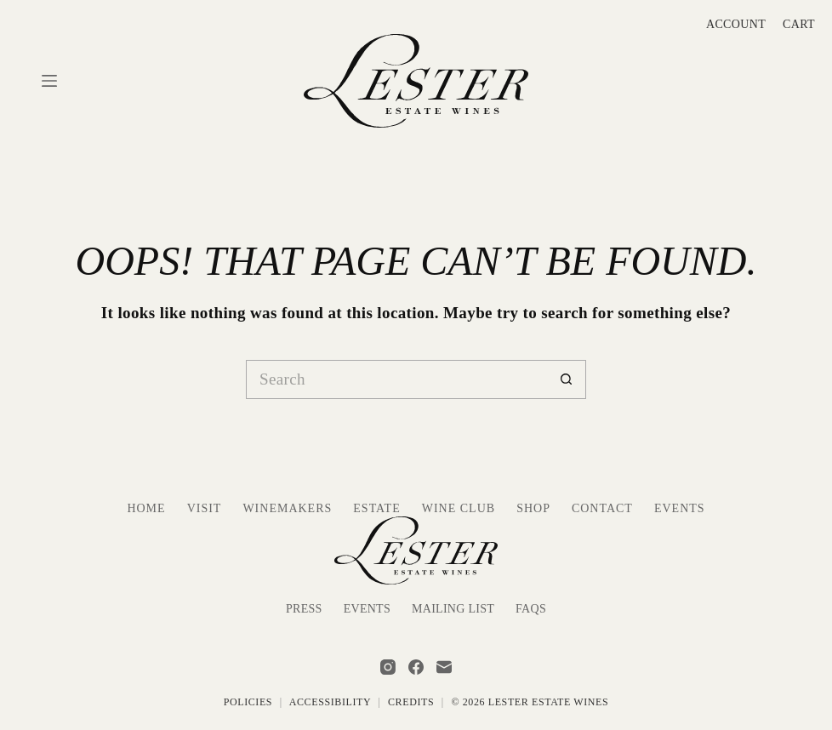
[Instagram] (388, 667)
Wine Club (458, 508)
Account (736, 24)
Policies (248, 702)
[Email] (444, 667)
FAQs (531, 608)
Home (146, 508)
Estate (376, 508)
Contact (602, 508)
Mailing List (453, 608)
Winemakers (287, 508)
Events (679, 508)
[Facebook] (416, 667)
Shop (533, 508)
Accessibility (330, 702)
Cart (799, 24)
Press (304, 608)
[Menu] (49, 80)
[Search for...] (396, 379)
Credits (411, 702)
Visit (204, 508)
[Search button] (566, 379)
